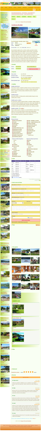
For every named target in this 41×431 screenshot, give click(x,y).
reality (19, 428)
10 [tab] (28, 39)
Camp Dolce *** (3, 239)
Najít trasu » (29, 43)
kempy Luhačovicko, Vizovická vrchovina (5, 159)
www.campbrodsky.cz (31, 66)
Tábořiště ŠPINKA (3, 45)
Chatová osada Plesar (4, 280)
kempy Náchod (24, 12)
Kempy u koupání (4, 15)
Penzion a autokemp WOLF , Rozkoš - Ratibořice (4, 80)
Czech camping (8, 425)
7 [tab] (23, 39)
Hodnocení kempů (4, 31)
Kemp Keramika (3, 165)
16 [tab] (37, 39)
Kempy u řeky (3, 17)
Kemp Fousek (3, 376)
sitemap (36, 425)
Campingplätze (14, 425)
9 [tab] (26, 39)
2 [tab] (15, 39)
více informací (36, 0)
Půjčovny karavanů (4, 37)
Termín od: (13, 201)
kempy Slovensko (4, 18)
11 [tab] (29, 39)
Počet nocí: (29, 201)
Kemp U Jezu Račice (4, 223)
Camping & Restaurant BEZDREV (4, 269)
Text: (12, 205)
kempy (8, 151)
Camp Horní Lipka (4, 320)
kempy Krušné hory (5, 155)
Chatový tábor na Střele (4, 190)
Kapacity (13, 16)
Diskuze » (34, 418)
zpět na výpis (18, 21)
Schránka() (30, 7)
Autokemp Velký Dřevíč (4, 67)
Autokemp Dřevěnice (4, 231)
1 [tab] (13, 39)
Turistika (22, 108)
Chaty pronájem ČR (4, 20)
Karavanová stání (4, 12)
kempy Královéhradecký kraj (16, 12)
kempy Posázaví (3, 150)
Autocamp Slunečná (4, 199)
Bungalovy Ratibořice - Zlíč (5, 56)
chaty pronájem (17, 429)
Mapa (6, 7)
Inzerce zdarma (4, 34)
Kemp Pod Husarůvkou (4, 216)
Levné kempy (3, 36)
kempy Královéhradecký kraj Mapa (17, 14)
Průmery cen (3, 33)
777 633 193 (18, 68)
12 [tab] (31, 39)
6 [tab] (21, 39)
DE (36, 9)
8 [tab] (25, 39)
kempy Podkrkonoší (31, 12)
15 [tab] (36, 39)
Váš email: (13, 216)
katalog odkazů (36, 428)
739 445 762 (18, 66)
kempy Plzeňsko (3, 160)
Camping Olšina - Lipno (4, 245)
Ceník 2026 (24, 16)
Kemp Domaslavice (4, 182)
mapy (11, 429)
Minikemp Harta (3, 330)
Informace (25, 7)
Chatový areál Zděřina (4, 136)
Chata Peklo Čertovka (4, 125)
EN (39, 9)
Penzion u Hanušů (4, 115)
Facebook (18, 425)
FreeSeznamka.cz (4, 39)
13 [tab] (33, 39)
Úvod (2, 7)
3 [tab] (17, 39)
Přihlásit (19, 7)
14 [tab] (34, 39)
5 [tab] (20, 39)
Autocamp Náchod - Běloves (4, 104)
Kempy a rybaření (4, 14)
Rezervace (29, 16)
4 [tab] (18, 39)
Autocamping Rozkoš (4, 92)
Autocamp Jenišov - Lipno (5, 304)
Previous (12, 33)
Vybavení (18, 16)
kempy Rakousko (28, 429)
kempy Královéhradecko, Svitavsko (5, 156)
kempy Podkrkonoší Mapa (28, 14)
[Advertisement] (5, 393)
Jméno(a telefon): (15, 212)
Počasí (15, 7)
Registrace (32, 425)
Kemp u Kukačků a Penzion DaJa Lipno (4, 293)
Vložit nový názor (26, 377)
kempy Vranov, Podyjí (5, 151)
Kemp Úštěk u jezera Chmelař (4, 257)
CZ (34, 9)
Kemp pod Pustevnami (4, 353)
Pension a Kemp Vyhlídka (5, 342)
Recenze (10, 7)
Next (39, 33)
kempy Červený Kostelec (26, 22)
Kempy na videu (4, 30)
